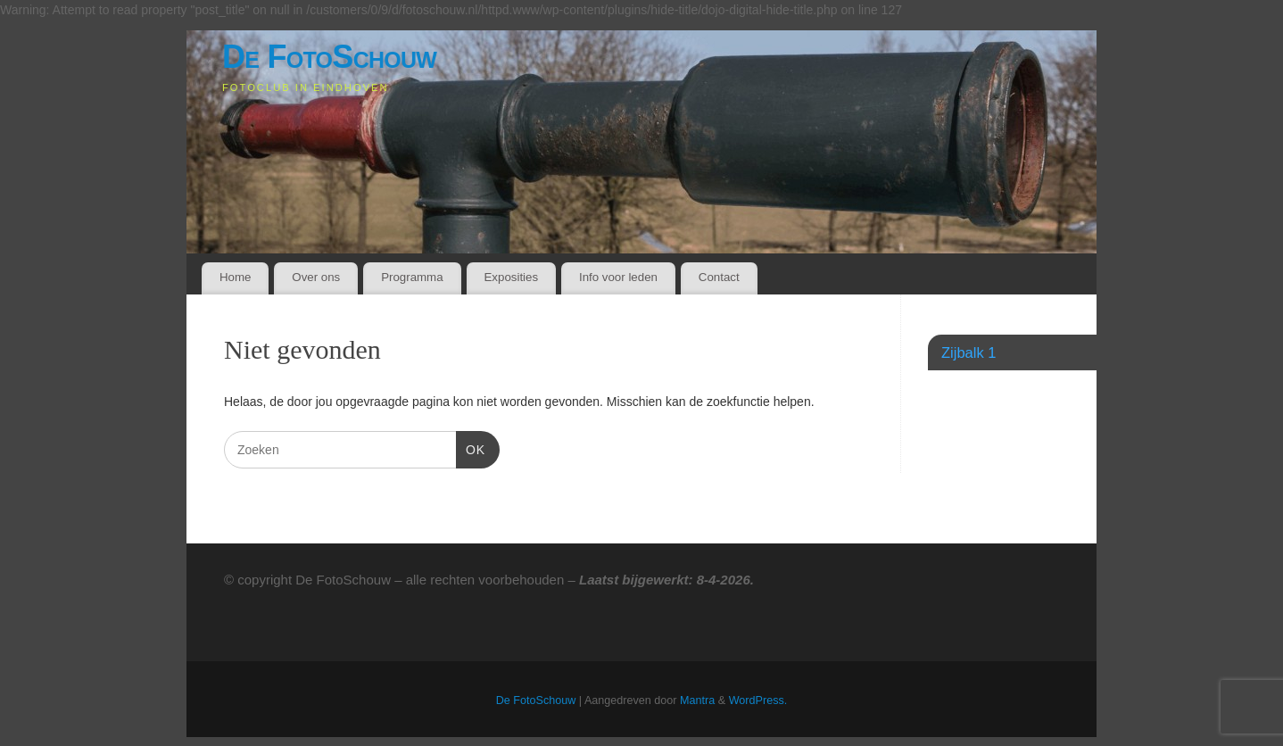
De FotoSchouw (329, 56)
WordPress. (758, 700)
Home (235, 277)
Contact (719, 277)
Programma (412, 277)
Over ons (316, 277)
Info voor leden (618, 277)
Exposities (511, 277)
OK (470, 448)
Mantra (697, 700)
